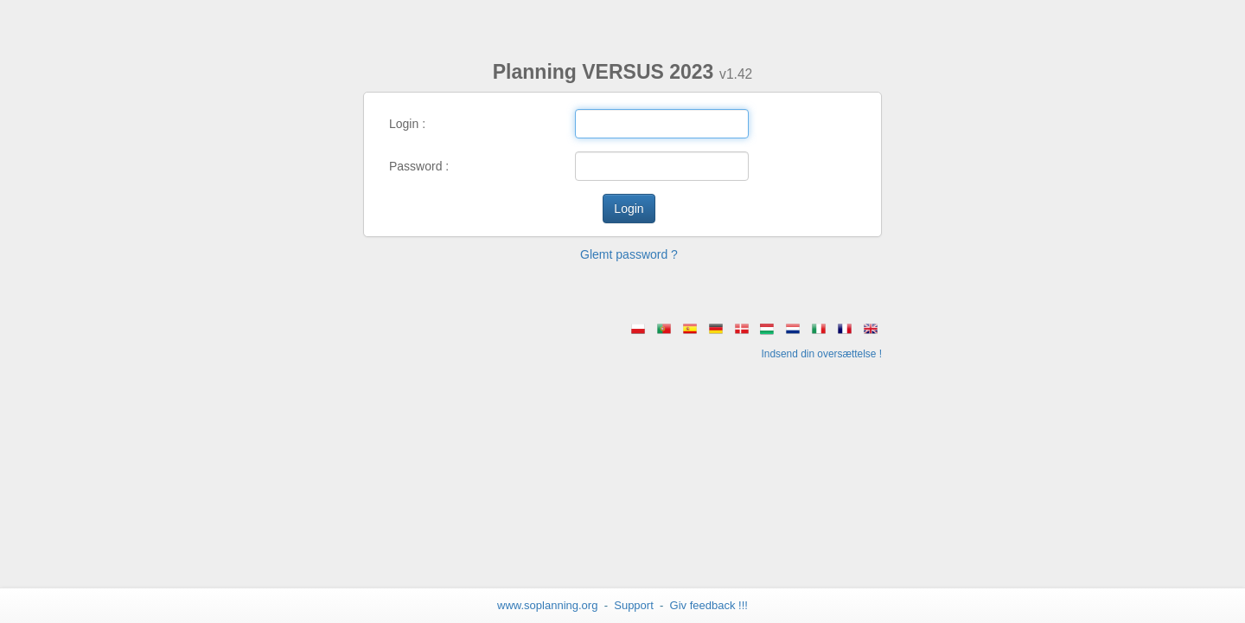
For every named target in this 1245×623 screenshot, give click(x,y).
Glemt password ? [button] (629, 254)
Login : (407, 124)
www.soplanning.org (547, 605)
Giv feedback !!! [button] (709, 605)
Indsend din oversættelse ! (822, 354)
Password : (419, 166)
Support (634, 605)
